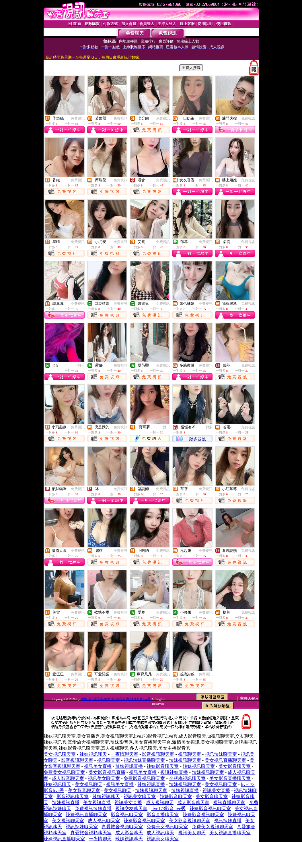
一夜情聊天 (100, 838)
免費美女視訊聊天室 (64, 772)
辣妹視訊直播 (129, 766)
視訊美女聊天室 (104, 778)
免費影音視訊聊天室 (144, 778)
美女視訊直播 (97, 802)
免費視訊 (78, 118)
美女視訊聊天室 (60, 754)
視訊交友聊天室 (131, 808)
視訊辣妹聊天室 (221, 754)
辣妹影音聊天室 (163, 766)
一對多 (207, 427)
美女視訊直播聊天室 (225, 760)
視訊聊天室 (189, 754)
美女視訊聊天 (88, 784)
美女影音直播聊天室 (230, 778)
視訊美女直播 (98, 766)
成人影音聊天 (129, 832)
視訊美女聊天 (192, 832)
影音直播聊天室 (163, 814)
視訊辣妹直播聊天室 (144, 760)
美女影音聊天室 (235, 766)
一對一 (79, 365)
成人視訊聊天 (160, 802)
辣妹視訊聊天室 (185, 760)
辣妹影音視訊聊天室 (210, 808)
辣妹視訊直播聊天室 (86, 814)
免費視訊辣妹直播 (93, 808)
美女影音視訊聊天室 (189, 820)
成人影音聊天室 (68, 778)
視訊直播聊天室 (229, 802)
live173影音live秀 (168, 808)
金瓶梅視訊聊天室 (187, 778)
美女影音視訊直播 (107, 772)
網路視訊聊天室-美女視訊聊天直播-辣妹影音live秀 (116, 699)
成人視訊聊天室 (104, 820)
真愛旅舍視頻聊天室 (122, 826)
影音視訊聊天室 (158, 754)
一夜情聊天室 (124, 754)
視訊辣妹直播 (174, 772)
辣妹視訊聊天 (93, 754)
